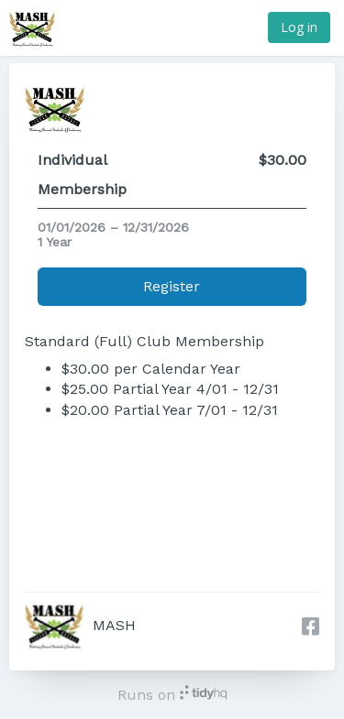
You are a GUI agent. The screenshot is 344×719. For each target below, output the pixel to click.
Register (171, 286)
